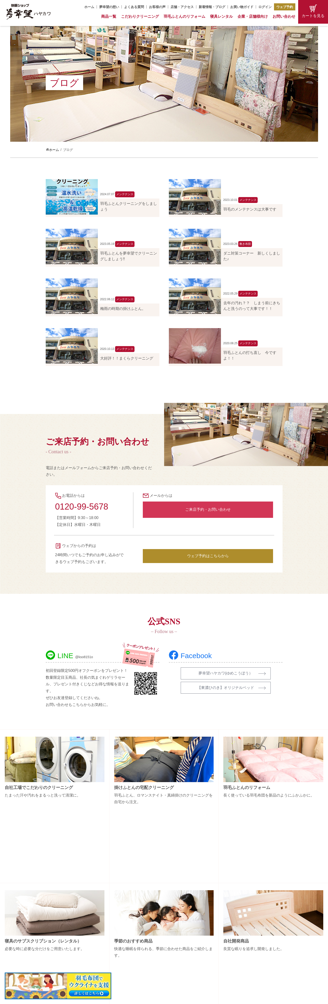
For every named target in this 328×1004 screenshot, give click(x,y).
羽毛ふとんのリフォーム (184, 16)
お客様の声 (157, 7)
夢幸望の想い (109, 7)
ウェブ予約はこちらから (208, 556)
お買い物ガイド (241, 7)
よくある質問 (134, 7)
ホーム (89, 7)
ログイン (265, 7)
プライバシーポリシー (258, 954)
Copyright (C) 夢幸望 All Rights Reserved (160, 997)
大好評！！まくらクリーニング (126, 358)
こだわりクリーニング (140, 16)
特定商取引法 (252, 946)
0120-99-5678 (81, 506)
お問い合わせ (284, 16)
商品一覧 (108, 16)
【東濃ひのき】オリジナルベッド (225, 688)
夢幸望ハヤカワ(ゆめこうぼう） (225, 673)
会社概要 (249, 921)
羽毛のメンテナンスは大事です (249, 209)
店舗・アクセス (182, 7)
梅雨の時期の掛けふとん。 (123, 309)
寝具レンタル (221, 16)
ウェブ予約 (284, 7)
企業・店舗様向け (253, 16)
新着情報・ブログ (212, 7)
